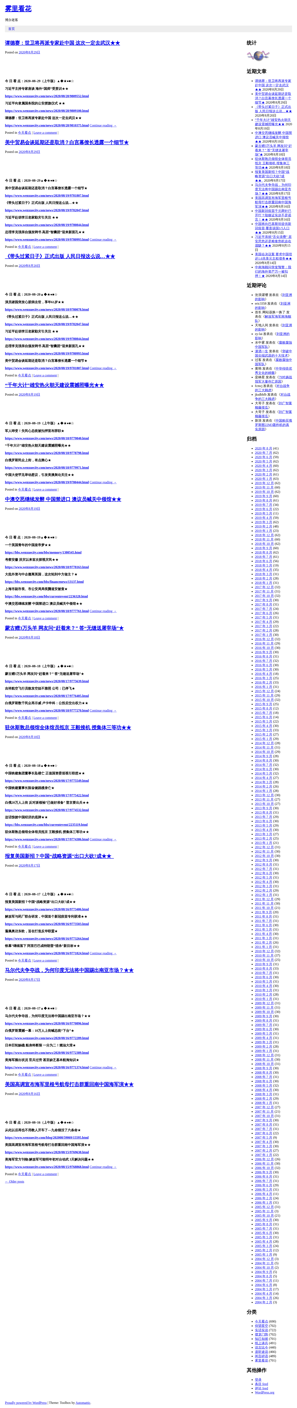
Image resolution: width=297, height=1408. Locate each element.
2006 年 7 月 (263, 1181)
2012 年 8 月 (263, 864)
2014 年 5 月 (263, 773)
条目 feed (261, 1384)
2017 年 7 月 (263, 609)
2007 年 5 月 (263, 1137)
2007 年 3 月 (263, 1146)
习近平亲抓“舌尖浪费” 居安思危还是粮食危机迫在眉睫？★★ (273, 241)
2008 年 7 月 (263, 1077)
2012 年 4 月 (263, 882)
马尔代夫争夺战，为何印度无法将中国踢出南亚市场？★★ (69, 970)
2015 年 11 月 (264, 695)
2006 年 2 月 (263, 1198)
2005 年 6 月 (263, 1233)
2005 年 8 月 (263, 1224)
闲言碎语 (261, 1356)
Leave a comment (45, 132)
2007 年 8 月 (263, 1124)
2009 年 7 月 (263, 1025)
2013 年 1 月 (263, 843)
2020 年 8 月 (263, 448)
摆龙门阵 (261, 1334)
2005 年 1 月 (263, 1254)
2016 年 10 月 (264, 648)
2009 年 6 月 (263, 1029)
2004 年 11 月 (264, 1263)
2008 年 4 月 (263, 1090)
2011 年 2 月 (263, 942)
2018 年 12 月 (264, 535)
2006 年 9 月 (263, 1172)
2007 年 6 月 (263, 1133)
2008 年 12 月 (264, 1055)
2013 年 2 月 (263, 838)
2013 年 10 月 (264, 804)
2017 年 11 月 (264, 591)
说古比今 (261, 1347)
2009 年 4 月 (263, 1038)
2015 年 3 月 (263, 730)
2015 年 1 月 (263, 739)
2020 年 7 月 (263, 452)
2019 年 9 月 (263, 496)
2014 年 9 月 (263, 756)
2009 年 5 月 (263, 1033)
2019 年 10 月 (264, 491)
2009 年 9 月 (263, 1016)
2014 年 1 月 (263, 791)
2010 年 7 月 (263, 973)
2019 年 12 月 (264, 483)
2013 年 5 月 (263, 825)
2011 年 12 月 (264, 899)
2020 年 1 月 (263, 478)
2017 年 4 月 (263, 622)
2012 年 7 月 (263, 869)
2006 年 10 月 (264, 1168)
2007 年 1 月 (263, 1155)
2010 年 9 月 (263, 964)
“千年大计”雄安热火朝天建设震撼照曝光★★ (54, 385)
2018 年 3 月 (263, 574)
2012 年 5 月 (263, 877)
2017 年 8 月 (263, 604)
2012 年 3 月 (263, 886)
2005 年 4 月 (263, 1241)
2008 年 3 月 (263, 1094)
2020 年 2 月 (263, 474)
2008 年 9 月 (263, 1068)
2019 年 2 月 (263, 526)
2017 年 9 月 (263, 600)
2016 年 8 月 (263, 656)
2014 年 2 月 (263, 786)
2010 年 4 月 (263, 986)
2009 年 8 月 (263, 1020)
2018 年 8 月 (263, 552)
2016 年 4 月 (263, 674)
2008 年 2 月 (263, 1098)
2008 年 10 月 (264, 1064)
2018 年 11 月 (264, 539)
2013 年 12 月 (264, 795)
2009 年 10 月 (264, 1012)
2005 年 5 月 (263, 1237)
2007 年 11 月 (264, 1111)
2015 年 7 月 (263, 713)
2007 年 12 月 (264, 1107)
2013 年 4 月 (263, 830)
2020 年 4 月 (263, 465)
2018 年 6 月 (263, 561)
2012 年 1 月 (263, 895)
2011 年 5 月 (263, 929)
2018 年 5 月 (263, 565)
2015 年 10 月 (264, 700)
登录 (258, 1379)
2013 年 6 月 (263, 821)
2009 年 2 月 (263, 1046)
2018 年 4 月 (263, 569)
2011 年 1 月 (263, 947)
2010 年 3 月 (263, 990)
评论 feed (261, 1388)
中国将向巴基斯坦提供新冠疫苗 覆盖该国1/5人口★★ (273, 228)
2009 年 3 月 (263, 1042)
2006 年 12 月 (264, 1159)
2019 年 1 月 (263, 530)
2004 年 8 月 (263, 1276)
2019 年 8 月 (263, 500)
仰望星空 (261, 1326)
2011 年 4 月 (263, 934)
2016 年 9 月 (263, 652)
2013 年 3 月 (263, 834)
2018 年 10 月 (264, 543)
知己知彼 (261, 1339)
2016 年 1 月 (263, 687)
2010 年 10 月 (264, 960)
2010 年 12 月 (264, 951)
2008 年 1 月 (263, 1103)
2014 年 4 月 (263, 778)
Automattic (82, 1402)
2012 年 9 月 (263, 860)
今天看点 (24, 132)
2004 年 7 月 (263, 1280)
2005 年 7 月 (263, 1228)
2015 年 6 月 (263, 717)
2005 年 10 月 (264, 1215)
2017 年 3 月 (263, 626)
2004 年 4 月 (263, 1293)
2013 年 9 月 (263, 808)
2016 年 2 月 (263, 682)
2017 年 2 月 (263, 630)
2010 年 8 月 (263, 968)
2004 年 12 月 (264, 1259)
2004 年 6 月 (263, 1285)
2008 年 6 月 (263, 1081)
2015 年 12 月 (264, 691)
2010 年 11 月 (264, 955)
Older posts (14, 1181)
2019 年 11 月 (264, 487)
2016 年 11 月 (264, 643)
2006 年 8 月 (263, 1176)
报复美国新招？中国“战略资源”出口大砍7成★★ (59, 856)
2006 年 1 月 (263, 1202)
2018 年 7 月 (263, 556)
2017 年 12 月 (264, 587)
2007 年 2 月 (263, 1150)
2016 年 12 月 (264, 639)
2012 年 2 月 (263, 890)
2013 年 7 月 (263, 817)
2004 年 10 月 (264, 1267)
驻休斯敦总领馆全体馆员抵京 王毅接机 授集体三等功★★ (68, 727)
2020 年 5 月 (263, 461)
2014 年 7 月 (263, 765)
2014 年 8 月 (263, 760)
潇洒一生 (261, 351)
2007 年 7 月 (263, 1129)
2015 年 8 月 (263, 708)
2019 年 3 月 (263, 522)
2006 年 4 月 (263, 1194)
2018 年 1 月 (263, 582)
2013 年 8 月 (263, 812)
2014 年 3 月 (263, 782)
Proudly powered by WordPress (26, 1402)
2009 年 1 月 (263, 1051)
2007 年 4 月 (263, 1142)
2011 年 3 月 (263, 938)
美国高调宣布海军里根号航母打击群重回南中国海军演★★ (69, 1084)
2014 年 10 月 (264, 752)
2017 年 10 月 (264, 596)
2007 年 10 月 (264, 1116)
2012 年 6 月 (263, 873)
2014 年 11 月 (264, 747)
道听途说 (261, 1352)
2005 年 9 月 (263, 1220)
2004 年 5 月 (263, 1289)
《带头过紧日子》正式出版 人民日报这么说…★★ (60, 256)
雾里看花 (18, 8)
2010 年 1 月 (263, 999)
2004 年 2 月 (263, 1302)
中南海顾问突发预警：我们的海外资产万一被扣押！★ (273, 271)
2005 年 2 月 (263, 1250)
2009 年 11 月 (264, 1007)
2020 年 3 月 (263, 470)
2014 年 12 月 (264, 743)
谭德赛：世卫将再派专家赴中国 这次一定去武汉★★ (62, 43)
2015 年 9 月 (263, 704)
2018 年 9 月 (263, 548)
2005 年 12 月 (264, 1207)
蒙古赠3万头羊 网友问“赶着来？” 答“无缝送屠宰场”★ (64, 628)
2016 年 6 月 (263, 665)
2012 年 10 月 (264, 856)
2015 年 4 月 (263, 726)
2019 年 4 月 (263, 517)
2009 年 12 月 (264, 1003)
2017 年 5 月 (263, 617)
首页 (11, 29)
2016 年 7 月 (263, 661)
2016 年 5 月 (263, 669)
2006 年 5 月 (263, 1189)
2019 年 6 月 (263, 509)
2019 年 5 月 (263, 513)
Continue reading (103, 125)
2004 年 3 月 (263, 1298)
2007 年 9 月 (263, 1120)
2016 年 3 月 (263, 678)
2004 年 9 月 (263, 1272)
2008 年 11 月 (264, 1059)
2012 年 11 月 (264, 851)
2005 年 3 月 (263, 1246)
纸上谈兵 (261, 1343)
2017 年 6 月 (263, 613)
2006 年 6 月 (263, 1185)
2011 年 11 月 (264, 903)
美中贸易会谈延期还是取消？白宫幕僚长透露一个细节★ (67, 142)
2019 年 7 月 (263, 504)
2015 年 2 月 (263, 734)
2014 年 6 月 (263, 769)
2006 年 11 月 (264, 1163)
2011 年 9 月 (263, 912)
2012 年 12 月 (264, 847)
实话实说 (261, 1330)
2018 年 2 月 (263, 578)
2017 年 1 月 (263, 635)
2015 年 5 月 (263, 721)
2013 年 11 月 (264, 799)
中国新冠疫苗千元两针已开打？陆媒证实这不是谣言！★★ (273, 215)
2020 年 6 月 (263, 457)
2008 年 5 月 (263, 1085)
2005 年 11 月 (264, 1211)
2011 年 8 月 (263, 916)
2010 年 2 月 (263, 994)
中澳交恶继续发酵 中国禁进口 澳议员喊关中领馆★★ (63, 499)
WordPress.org (264, 1392)
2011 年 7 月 (263, 921)
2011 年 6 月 (263, 925)
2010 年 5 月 (263, 981)
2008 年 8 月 (263, 1072)
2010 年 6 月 (263, 977)
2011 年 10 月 (264, 908)
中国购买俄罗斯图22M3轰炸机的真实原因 (273, 425)
